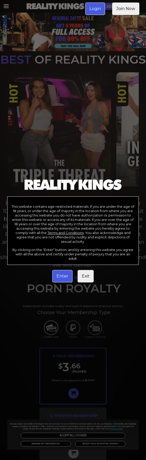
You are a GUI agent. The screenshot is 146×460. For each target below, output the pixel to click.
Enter (62, 276)
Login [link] (95, 8)
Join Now (125, 8)
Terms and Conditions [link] (65, 233)
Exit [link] (86, 276)
